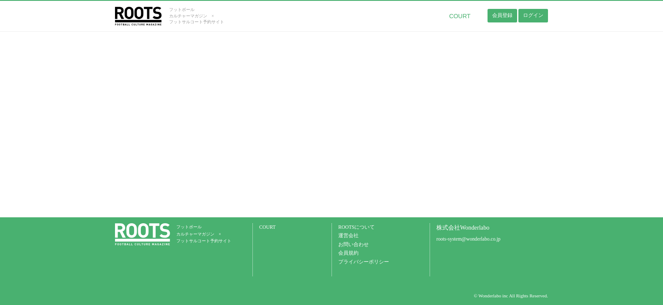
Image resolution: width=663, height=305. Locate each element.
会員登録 (502, 15)
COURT (460, 16)
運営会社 (348, 235)
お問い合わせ (353, 244)
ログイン (533, 15)
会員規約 (348, 253)
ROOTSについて (356, 227)
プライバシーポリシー (363, 262)
